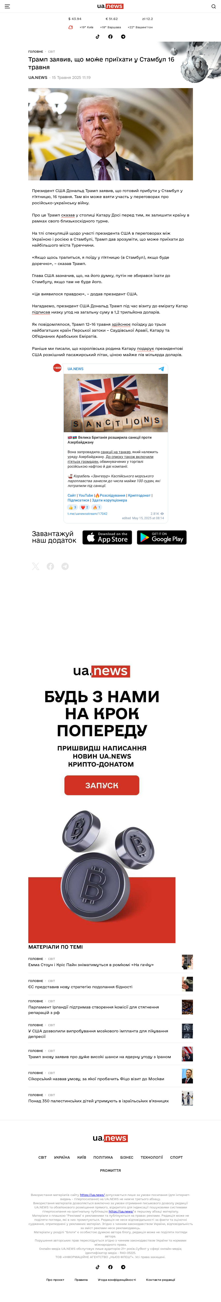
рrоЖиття (110, 1170)
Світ (51, 51)
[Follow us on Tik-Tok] (97, 37)
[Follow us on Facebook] (110, 37)
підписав (41, 312)
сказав (68, 215)
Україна (62, 1157)
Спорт (176, 1157)
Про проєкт (55, 1279)
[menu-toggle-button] (7, 6)
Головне (35, 51)
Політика (103, 1157)
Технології (152, 1157)
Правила (81, 1279)
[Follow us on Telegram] (123, 37)
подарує (145, 348)
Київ (81, 1157)
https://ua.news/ (92, 1194)
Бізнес (126, 1157)
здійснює (121, 324)
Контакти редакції (160, 1279)
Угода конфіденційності (117, 1279)
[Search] (213, 6)
